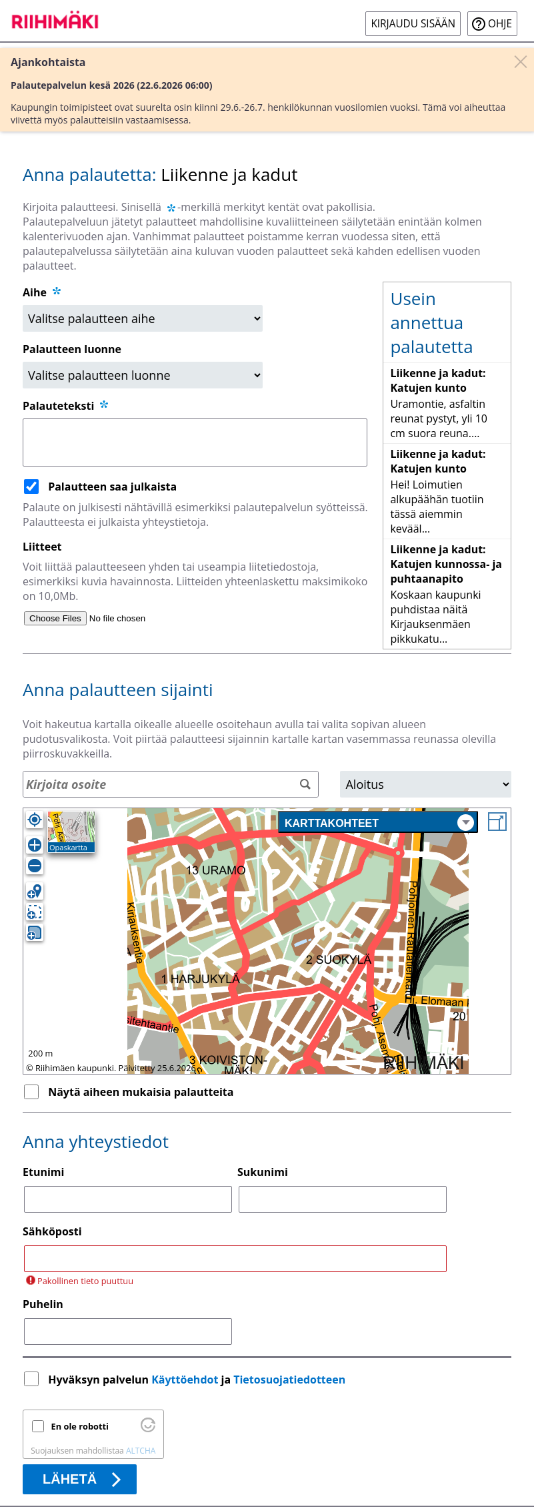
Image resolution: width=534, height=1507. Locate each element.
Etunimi (43, 1172)
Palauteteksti (66, 405)
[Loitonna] (34, 865)
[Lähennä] (34, 845)
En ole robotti (80, 1426)
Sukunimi (262, 1172)
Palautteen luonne (72, 349)
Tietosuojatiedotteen (289, 1379)
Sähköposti (52, 1231)
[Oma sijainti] (34, 819)
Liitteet (42, 546)
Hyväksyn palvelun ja (198, 1379)
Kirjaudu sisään (413, 24)
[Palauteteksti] (195, 442)
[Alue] (425, 784)
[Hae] (305, 784)
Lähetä (70, 1479)
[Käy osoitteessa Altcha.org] (148, 1429)
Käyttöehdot (184, 1379)
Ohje (500, 24)
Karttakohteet (379, 822)
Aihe (35, 292)
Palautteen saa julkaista (112, 486)
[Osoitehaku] (170, 784)
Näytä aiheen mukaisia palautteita (140, 1092)
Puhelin (43, 1304)
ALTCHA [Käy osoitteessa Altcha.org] (140, 1450)
